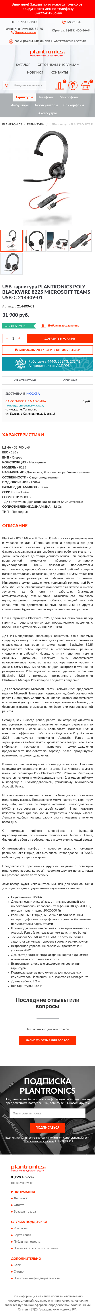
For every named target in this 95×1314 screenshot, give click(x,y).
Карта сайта (22, 1235)
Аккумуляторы (46, 105)
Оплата (19, 1205)
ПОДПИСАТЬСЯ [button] (47, 1127)
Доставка (20, 1198)
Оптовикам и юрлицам (58, 64)
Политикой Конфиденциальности (69, 1137)
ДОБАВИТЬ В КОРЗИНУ (60, 338)
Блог (17, 1265)
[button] (23, 32)
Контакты (59, 72)
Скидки (19, 1271)
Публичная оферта (27, 1241)
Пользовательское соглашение (36, 1248)
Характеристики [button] (25, 380)
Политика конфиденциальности (37, 1278)
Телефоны (46, 97)
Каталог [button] (23, 64)
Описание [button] (70, 380)
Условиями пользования (39, 1141)
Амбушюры (20, 105)
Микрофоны (69, 97)
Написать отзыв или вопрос (47, 1040)
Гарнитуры (24, 97)
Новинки (35, 72)
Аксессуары (47, 113)
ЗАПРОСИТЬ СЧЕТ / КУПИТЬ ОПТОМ (47, 350)
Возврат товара (25, 1211)
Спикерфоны (73, 105)
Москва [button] (33, 393)
